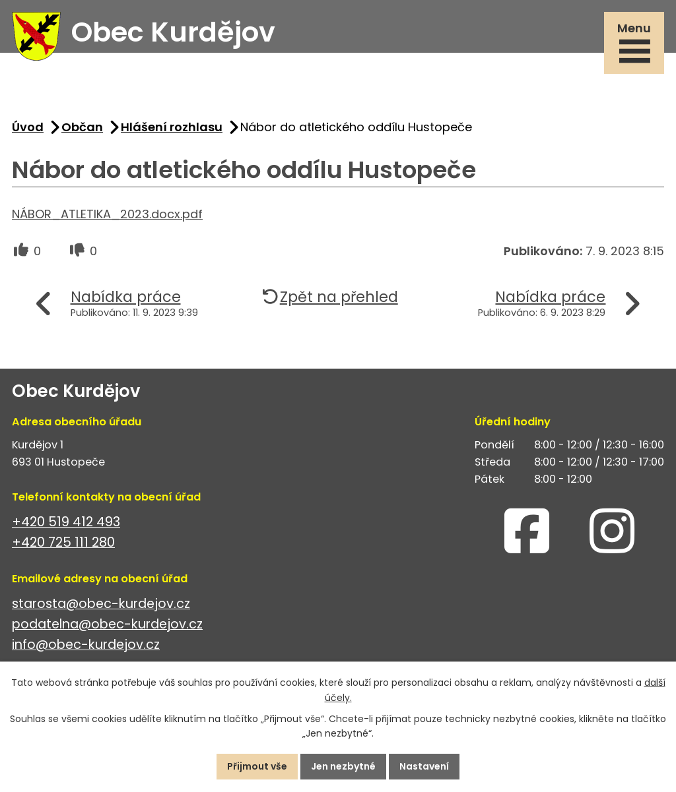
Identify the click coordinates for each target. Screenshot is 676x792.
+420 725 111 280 (63, 542)
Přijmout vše (257, 766)
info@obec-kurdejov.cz (86, 645)
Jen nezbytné (343, 766)
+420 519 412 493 (66, 522)
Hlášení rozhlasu (171, 127)
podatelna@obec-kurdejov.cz (107, 624)
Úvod (28, 127)
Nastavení (424, 766)
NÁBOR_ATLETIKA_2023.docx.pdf (107, 214)
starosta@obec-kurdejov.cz (101, 604)
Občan (82, 127)
